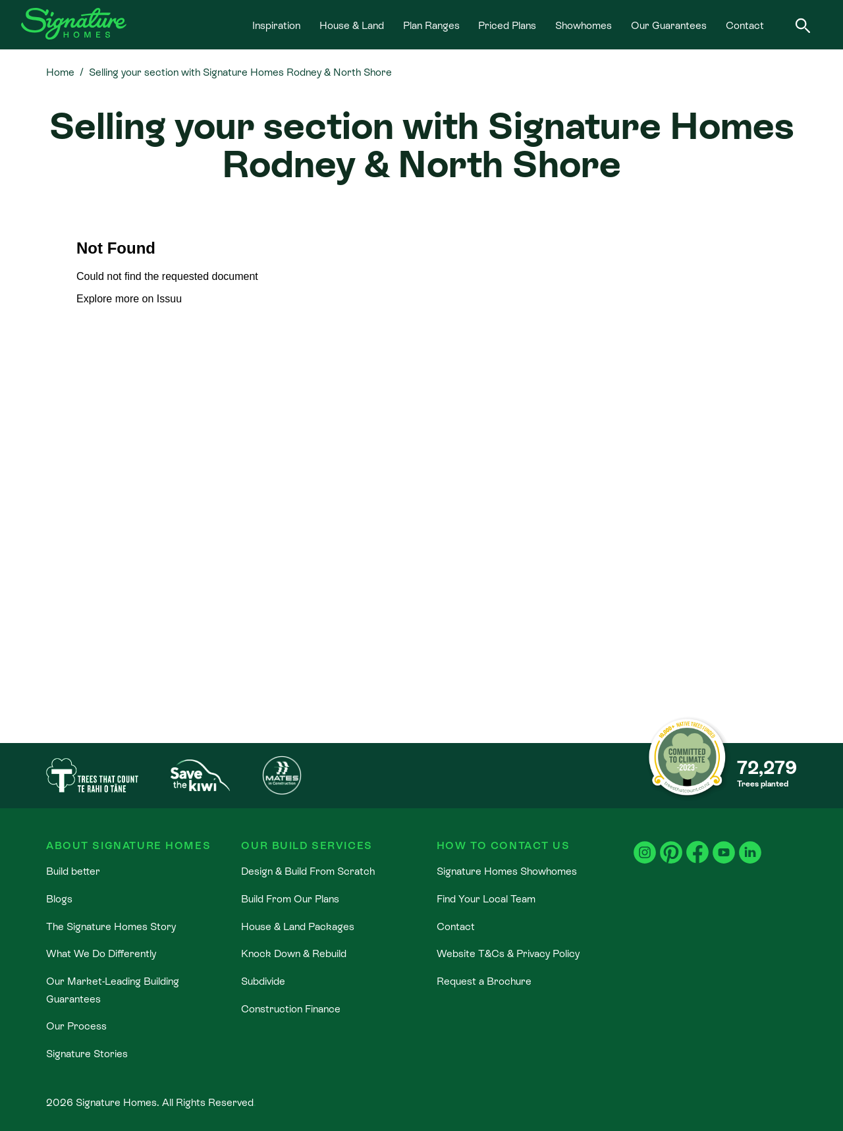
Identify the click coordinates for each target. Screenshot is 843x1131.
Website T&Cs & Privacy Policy (508, 953)
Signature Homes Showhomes (507, 871)
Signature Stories (87, 1053)
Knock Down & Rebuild (293, 953)
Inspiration (276, 25)
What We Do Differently (101, 953)
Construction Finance (290, 1008)
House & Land (351, 25)
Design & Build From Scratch (308, 871)
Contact (745, 25)
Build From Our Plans (290, 898)
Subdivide (263, 981)
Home (60, 72)
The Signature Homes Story (111, 926)
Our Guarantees (669, 25)
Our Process (76, 1026)
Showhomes (583, 25)
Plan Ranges (431, 25)
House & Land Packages (297, 926)
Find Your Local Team (486, 898)
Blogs (59, 898)
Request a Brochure (484, 981)
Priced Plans (507, 25)
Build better (73, 871)
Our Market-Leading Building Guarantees (112, 989)
